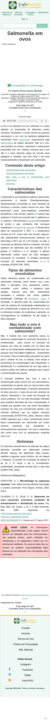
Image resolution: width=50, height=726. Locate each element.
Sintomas (10, 184)
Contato (25, 628)
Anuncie (25, 633)
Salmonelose (7, 143)
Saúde (18, 602)
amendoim (34, 299)
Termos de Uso (26, 639)
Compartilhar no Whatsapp (27, 85)
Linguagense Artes (30, 13)
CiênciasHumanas (18, 13)
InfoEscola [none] (25, 620)
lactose (17, 227)
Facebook (27, 670)
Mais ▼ (25, 19)
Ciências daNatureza (7, 13)
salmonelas (24, 140)
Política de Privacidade (25, 644)
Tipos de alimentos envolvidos (20, 173)
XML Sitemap (26, 649)
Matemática (43, 12)
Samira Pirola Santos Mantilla (27, 91)
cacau (44, 299)
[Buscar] (20, 26)
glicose (31, 221)
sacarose (30, 227)
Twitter (27, 675)
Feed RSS (27, 680)
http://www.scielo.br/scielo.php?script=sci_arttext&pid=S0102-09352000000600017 (16, 516)
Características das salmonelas (21, 170)
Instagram (25, 664)
